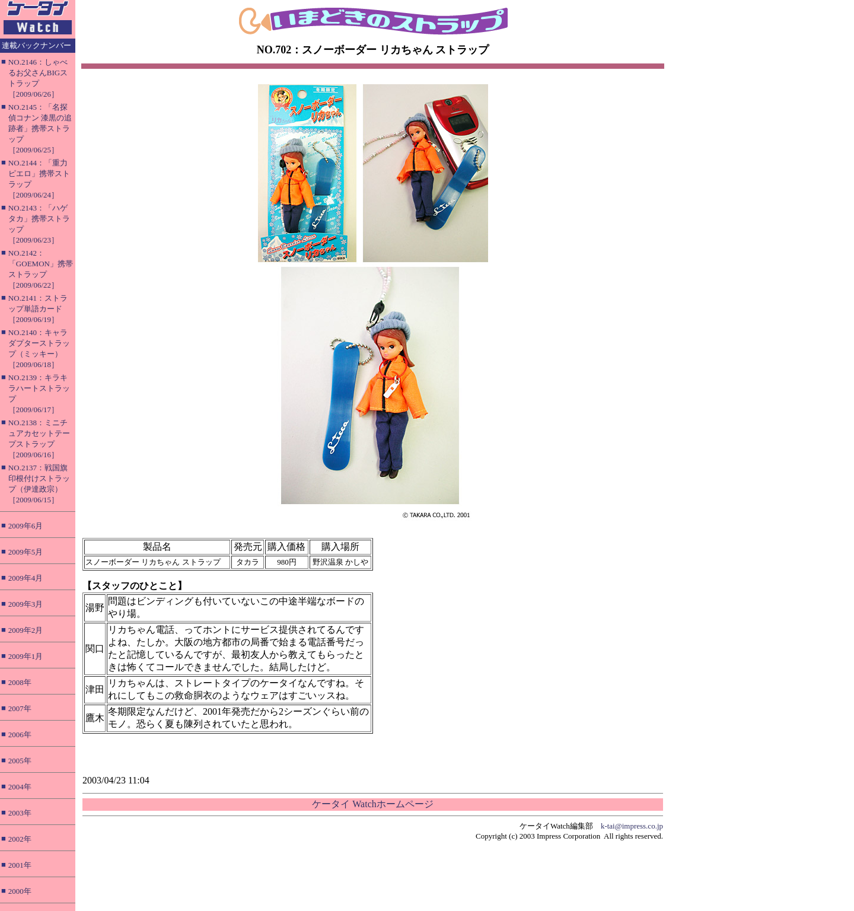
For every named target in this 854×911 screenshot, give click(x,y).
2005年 (19, 760)
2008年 (19, 682)
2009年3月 (25, 604)
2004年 (19, 786)
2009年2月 (25, 630)
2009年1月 (25, 656)
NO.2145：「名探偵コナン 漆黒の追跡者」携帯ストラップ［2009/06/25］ (40, 128)
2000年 (19, 891)
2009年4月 (25, 578)
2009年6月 (25, 525)
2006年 (19, 734)
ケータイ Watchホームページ (372, 804)
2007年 (19, 708)
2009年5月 (25, 551)
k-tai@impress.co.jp (632, 825)
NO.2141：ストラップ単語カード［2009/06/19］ (38, 309)
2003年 (19, 812)
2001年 (19, 865)
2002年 (19, 838)
